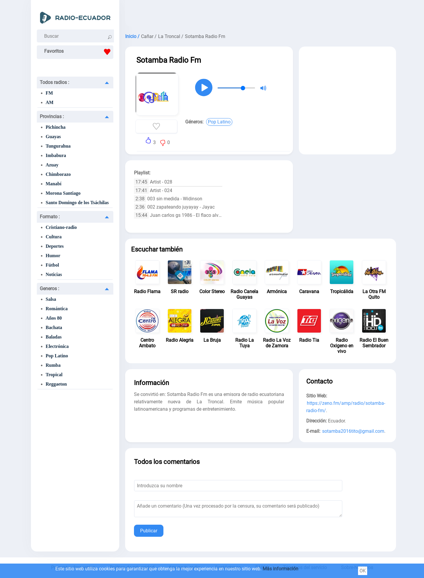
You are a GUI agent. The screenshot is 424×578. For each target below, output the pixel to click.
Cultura (54, 236)
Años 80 (54, 318)
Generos (49, 288)
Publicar (148, 531)
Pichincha (56, 127)
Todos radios (54, 82)
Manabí (53, 183)
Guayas (53, 136)
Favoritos (78, 51)
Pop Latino (57, 355)
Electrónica (57, 346)
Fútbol (52, 264)
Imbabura (56, 155)
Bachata (54, 327)
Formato (50, 216)
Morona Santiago (63, 193)
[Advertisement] (260, 14)
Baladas (54, 336)
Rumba (53, 365)
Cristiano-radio (61, 227)
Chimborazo (58, 174)
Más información (280, 569)
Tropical (54, 374)
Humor (53, 255)
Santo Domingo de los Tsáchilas (77, 202)
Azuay (52, 164)
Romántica (57, 308)
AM (50, 102)
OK (363, 571)
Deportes (55, 246)
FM (49, 92)
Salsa (51, 299)
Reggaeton (56, 384)
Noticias (54, 274)
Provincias (52, 116)
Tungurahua (58, 145)
